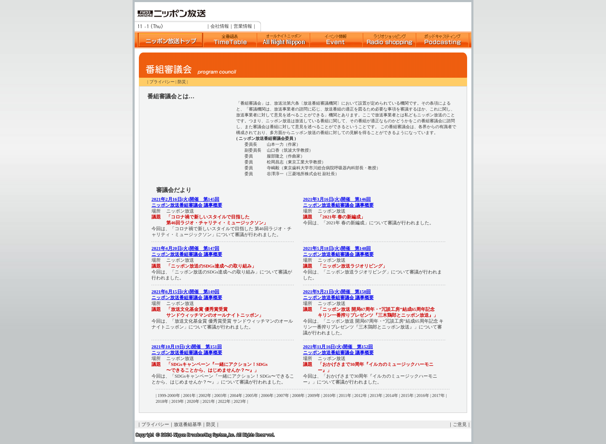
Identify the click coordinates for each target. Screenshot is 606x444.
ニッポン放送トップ (169, 40)
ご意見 (460, 424)
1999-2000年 (169, 395)
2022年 (224, 401)
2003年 (220, 395)
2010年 (329, 395)
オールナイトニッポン (283, 40)
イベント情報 (336, 40)
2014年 (391, 395)
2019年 (177, 401)
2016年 (423, 395)
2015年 (407, 395)
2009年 (314, 395)
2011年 (345, 395)
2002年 (205, 395)
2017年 (438, 395)
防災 (182, 81)
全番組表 (230, 40)
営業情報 (243, 26)
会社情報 (219, 26)
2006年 (267, 395)
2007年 (282, 395)
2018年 (162, 401)
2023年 (240, 401)
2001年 (189, 395)
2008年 (298, 395)
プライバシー (162, 81)
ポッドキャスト (442, 40)
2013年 (376, 395)
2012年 (360, 395)
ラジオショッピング (389, 40)
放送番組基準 (188, 424)
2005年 (251, 395)
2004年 (236, 395)
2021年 (208, 401)
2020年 (193, 401)
